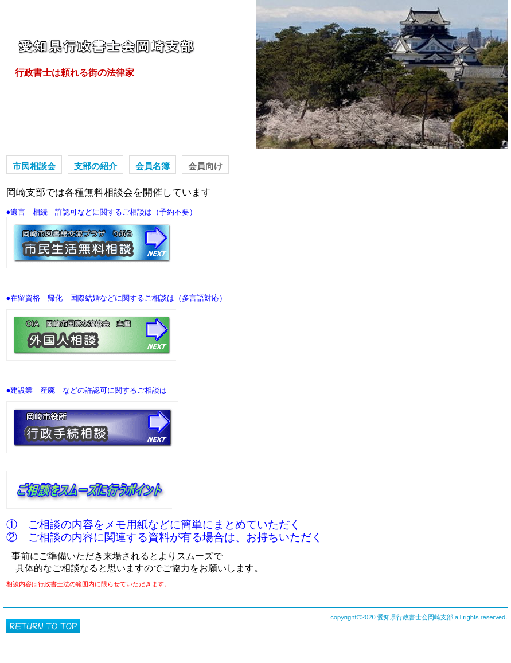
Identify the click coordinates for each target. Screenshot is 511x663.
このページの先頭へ (43, 626)
